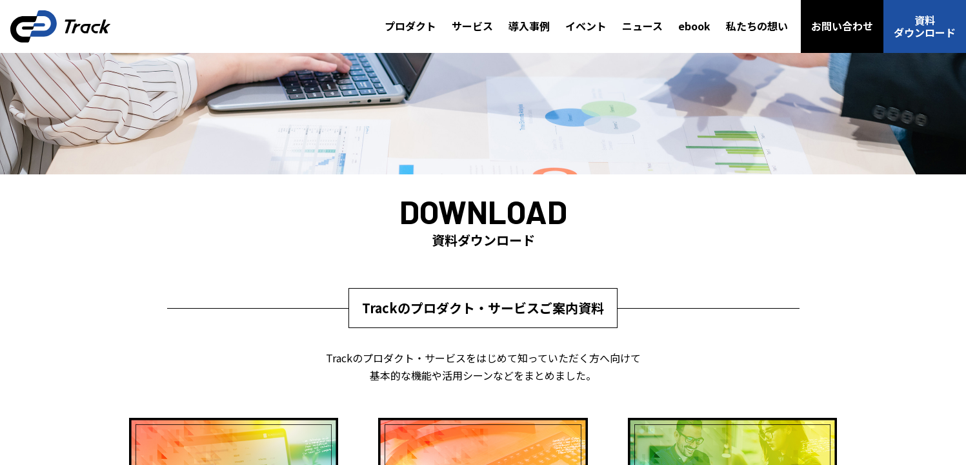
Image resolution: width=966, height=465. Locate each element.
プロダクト (410, 26)
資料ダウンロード (925, 26)
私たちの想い (757, 26)
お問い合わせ (842, 26)
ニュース (642, 26)
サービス (472, 26)
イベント (586, 26)
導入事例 (529, 26)
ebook (694, 26)
